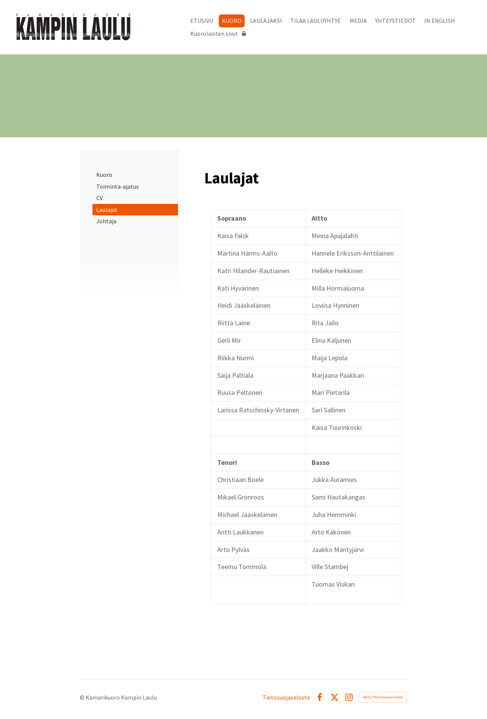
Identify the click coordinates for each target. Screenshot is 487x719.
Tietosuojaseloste (286, 697)
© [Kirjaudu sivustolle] (83, 697)
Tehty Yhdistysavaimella (383, 697)
